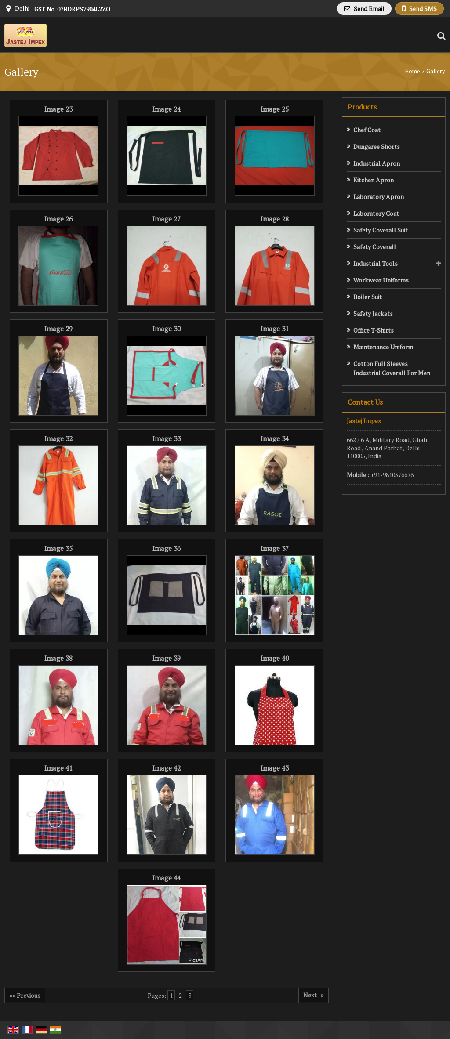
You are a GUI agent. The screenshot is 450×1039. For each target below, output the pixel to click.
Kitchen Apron (373, 180)
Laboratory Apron (378, 196)
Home (412, 71)
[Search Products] (440, 35)
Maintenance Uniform (383, 347)
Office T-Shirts (373, 330)
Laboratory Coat (376, 213)
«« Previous (24, 995)
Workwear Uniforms (381, 280)
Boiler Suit (367, 297)
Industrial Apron (376, 163)
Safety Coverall (374, 247)
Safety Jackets (373, 313)
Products (362, 107)
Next (313, 995)
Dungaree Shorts (376, 146)
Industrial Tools (375, 263)
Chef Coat (367, 130)
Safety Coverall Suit (380, 230)
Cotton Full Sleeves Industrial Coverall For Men (391, 368)
